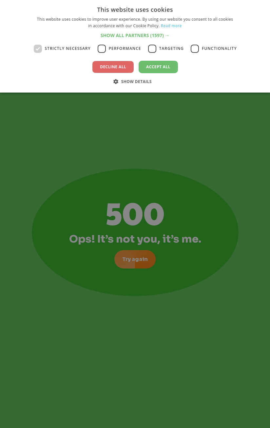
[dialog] (135, 214)
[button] (135, 35)
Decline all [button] (113, 67)
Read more (171, 26)
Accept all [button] (158, 67)
